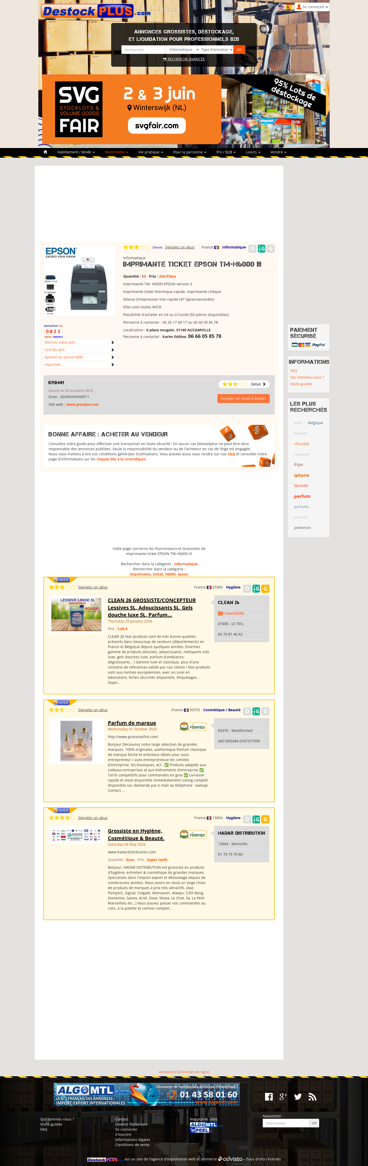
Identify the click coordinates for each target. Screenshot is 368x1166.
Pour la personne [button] (189, 152)
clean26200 (234, 613)
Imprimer (53, 364)
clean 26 (229, 602)
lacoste (301, 485)
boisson (300, 433)
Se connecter (126, 1129)
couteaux (302, 454)
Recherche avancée (184, 58)
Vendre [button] (278, 152)
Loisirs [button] (253, 152)
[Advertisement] (159, 206)
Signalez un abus (179, 247)
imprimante (140, 574)
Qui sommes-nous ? (307, 377)
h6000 (170, 574)
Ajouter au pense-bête (64, 357)
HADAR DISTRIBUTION (241, 833)
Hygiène (233, 587)
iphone (301, 475)
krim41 (56, 382)
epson (183, 574)
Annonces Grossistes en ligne (184, 1071)
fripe (298, 464)
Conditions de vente (132, 1144)
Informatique (234, 247)
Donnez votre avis (60, 342)
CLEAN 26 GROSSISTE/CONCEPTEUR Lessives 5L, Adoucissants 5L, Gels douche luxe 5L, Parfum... (152, 607)
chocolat (301, 443)
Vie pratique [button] (151, 152)
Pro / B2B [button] (226, 152)
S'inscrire (123, 1134)
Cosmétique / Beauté (221, 709)
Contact (121, 1119)
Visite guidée (301, 383)
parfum (302, 496)
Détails (158, 247)
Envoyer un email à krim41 (243, 398)
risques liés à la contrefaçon (121, 459)
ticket (158, 574)
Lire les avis (55, 349)
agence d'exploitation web (173, 1159)
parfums (301, 506)
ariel (298, 422)
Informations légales (132, 1139)
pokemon (302, 527)
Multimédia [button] (116, 152)
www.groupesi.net (82, 404)
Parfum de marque (132, 722)
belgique (315, 422)
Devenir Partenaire (131, 1124)
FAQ (231, 453)
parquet (301, 517)
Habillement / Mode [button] (76, 152)
